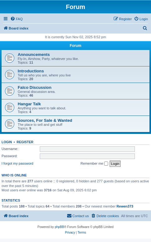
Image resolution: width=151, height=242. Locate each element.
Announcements (34, 54)
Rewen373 (125, 206)
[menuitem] (16, 19)
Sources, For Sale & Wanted (45, 120)
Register (25, 142)
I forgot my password (17, 163)
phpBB (59, 227)
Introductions (31, 71)
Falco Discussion (34, 87)
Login (7, 142)
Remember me (94, 164)
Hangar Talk (29, 104)
